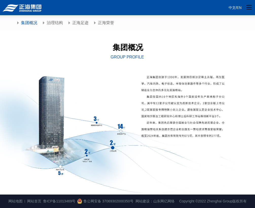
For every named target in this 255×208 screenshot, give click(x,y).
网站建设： (144, 201)
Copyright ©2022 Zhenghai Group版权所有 (213, 201)
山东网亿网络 (164, 201)
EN (239, 8)
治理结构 (55, 23)
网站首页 (34, 201)
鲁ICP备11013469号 (59, 201)
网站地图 (15, 201)
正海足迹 (80, 23)
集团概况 (29, 23)
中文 (232, 8)
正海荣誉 (106, 23)
